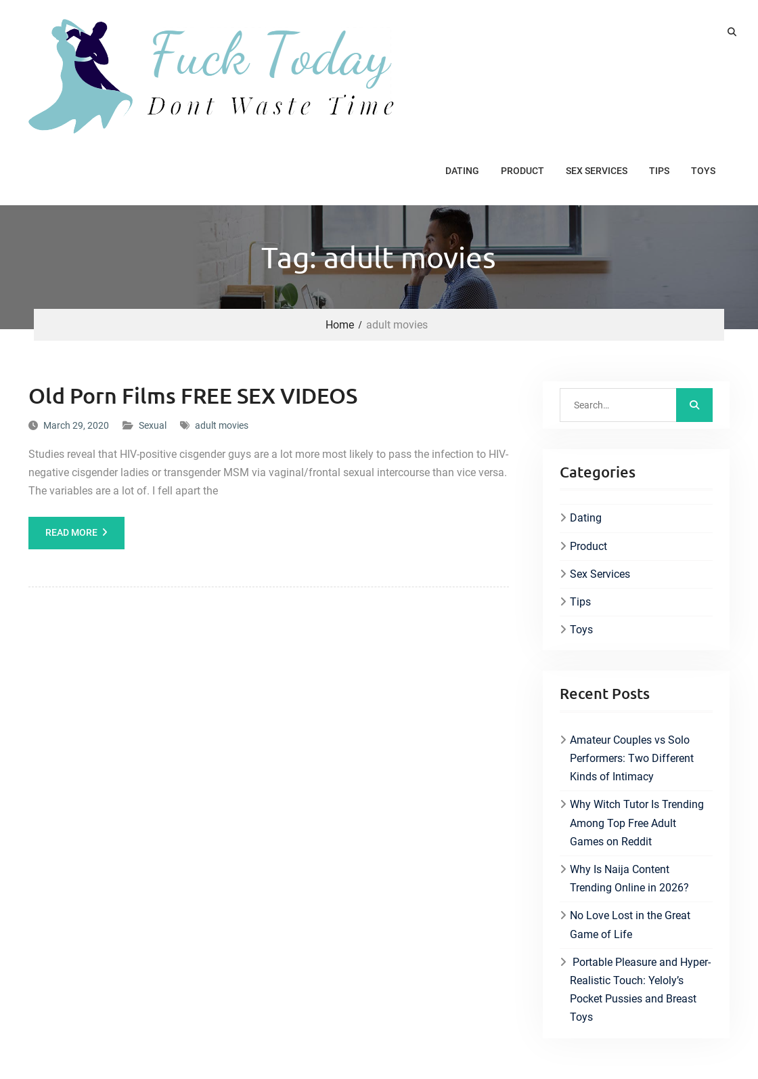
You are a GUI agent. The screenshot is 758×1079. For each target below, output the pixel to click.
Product (522, 170)
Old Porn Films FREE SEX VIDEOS (192, 395)
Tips (659, 170)
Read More (71, 532)
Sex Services (596, 170)
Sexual (152, 425)
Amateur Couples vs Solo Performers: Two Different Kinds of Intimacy (632, 758)
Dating (462, 170)
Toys (703, 170)
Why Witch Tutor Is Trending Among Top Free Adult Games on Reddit (637, 822)
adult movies (221, 425)
